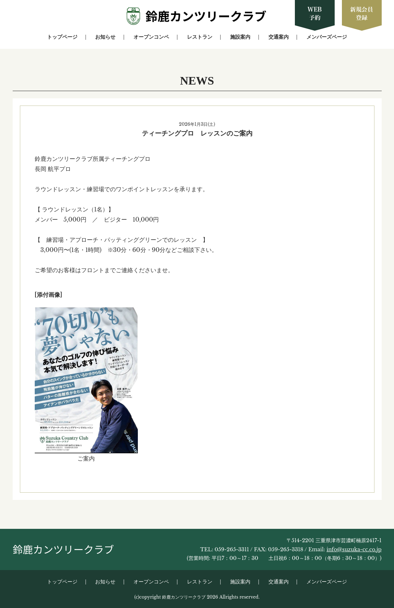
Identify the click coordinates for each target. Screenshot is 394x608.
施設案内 (240, 37)
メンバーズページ (326, 37)
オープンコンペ (151, 37)
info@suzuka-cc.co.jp (353, 549)
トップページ (62, 37)
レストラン (199, 37)
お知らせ (105, 37)
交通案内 (278, 37)
